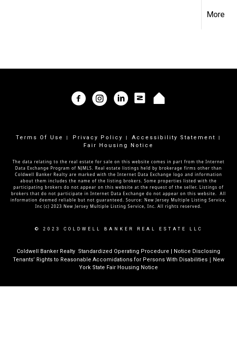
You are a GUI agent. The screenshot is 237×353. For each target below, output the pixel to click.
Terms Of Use (39, 137)
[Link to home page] (16, 14)
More (216, 14)
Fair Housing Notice (118, 145)
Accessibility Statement (173, 137)
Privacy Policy (98, 137)
